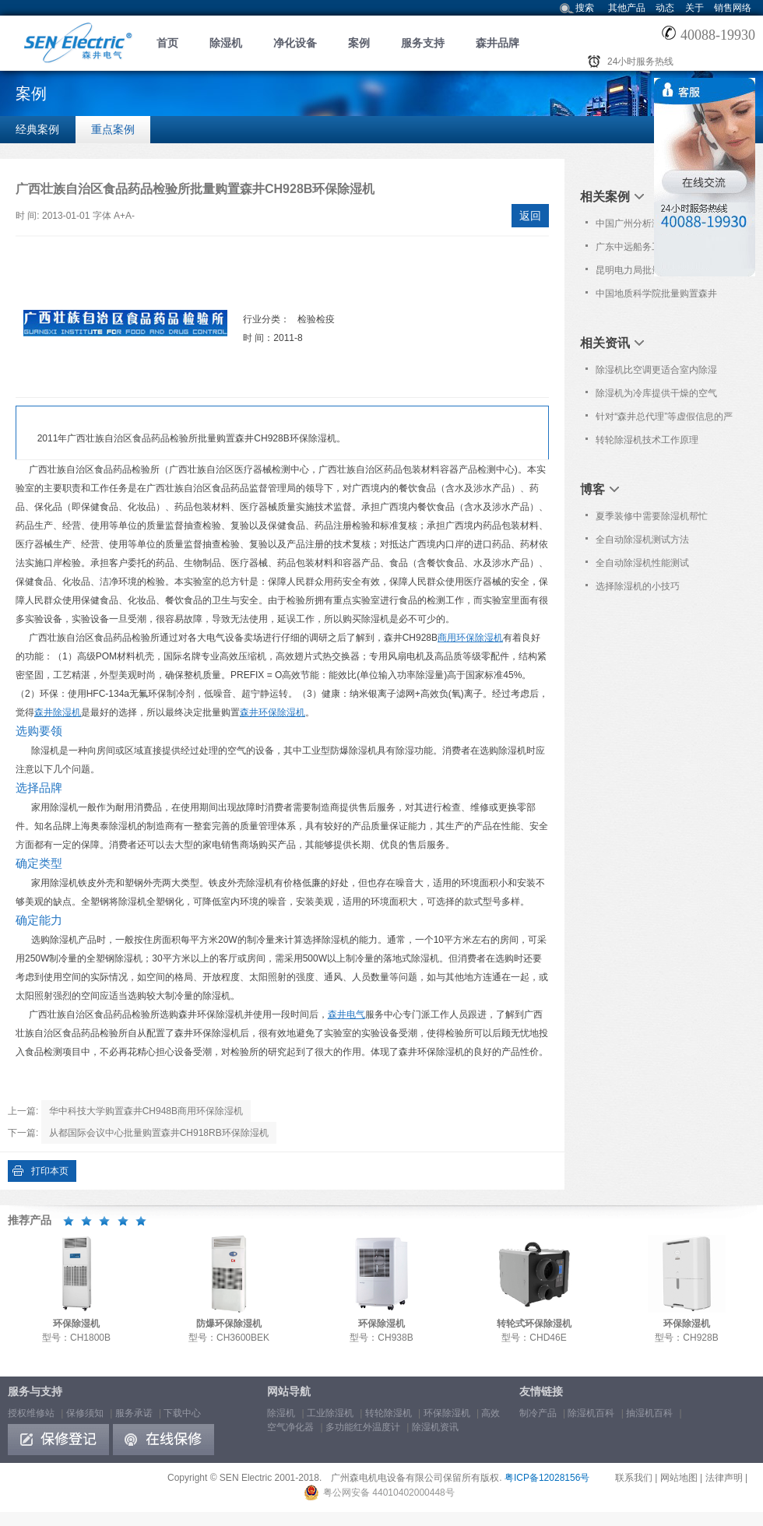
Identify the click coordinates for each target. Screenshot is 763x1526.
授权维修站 (31, 1413)
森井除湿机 (57, 712)
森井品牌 (497, 43)
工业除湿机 (330, 1413)
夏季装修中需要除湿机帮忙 (652, 516)
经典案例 (37, 129)
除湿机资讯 (435, 1427)
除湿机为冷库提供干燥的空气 (656, 393)
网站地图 (679, 1477)
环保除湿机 (447, 1413)
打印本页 (50, 1171)
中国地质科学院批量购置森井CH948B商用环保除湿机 (656, 296)
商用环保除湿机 (470, 637)
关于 (694, 7)
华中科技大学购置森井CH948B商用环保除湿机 (146, 1111)
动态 (665, 7)
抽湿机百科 (649, 1413)
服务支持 (423, 43)
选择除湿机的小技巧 (638, 586)
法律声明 (724, 1477)
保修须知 (85, 1413)
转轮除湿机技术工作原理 (647, 439)
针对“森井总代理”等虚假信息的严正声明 (664, 419)
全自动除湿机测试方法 (642, 539)
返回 (530, 215)
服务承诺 (134, 1413)
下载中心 (182, 1413)
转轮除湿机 (388, 1413)
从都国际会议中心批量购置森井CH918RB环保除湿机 (159, 1132)
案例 (359, 43)
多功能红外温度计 (362, 1427)
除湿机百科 (591, 1413)
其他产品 (626, 7)
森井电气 (346, 1014)
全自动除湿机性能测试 (642, 562)
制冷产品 (538, 1413)
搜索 (584, 7)
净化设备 (295, 43)
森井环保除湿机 (272, 712)
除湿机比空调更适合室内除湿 (656, 369)
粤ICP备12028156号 (547, 1477)
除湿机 (225, 43)
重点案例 (113, 129)
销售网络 (732, 7)
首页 (167, 43)
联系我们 (633, 1477)
